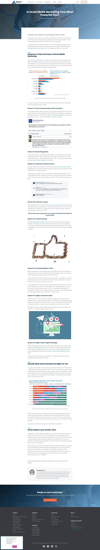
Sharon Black (47, 18)
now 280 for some (35, 48)
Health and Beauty (36, 521)
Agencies (34, 515)
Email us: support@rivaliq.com (77, 527)
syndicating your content (38, 222)
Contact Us (73, 524)
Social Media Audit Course (56, 521)
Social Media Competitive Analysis (20, 516)
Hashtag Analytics (16, 527)
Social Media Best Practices (49, 20)
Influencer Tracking (17, 525)
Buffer (35, 284)
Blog (52, 515)
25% (40, 35)
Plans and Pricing (74, 516)
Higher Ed (34, 516)
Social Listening (16, 518)
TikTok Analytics (35, 527)
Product (14, 515)
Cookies (64, 543)
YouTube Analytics (36, 535)
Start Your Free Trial (50, 500)
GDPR (67, 543)
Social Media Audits (17, 521)
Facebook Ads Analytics (17, 528)
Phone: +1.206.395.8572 (76, 529)
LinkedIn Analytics (35, 533)
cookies (10, 537)
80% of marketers (39, 62)
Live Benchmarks (55, 519)
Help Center (73, 523)
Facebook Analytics (36, 530)
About (72, 515)
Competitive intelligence (48, 373)
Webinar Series (54, 522)
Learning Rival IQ (54, 524)
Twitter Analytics (35, 532)
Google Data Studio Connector (19, 532)
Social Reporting (16, 522)
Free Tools (53, 518)
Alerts (14, 530)
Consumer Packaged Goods (38, 519)
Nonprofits (34, 518)
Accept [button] (14, 546)
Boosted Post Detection (18, 524)
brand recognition (42, 160)
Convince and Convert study (56, 205)
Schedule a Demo (74, 526)
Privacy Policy (59, 543)
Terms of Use (53, 543)
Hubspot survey (47, 271)
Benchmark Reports (55, 516)
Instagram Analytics (36, 529)
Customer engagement (58, 115)
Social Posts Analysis (17, 519)
